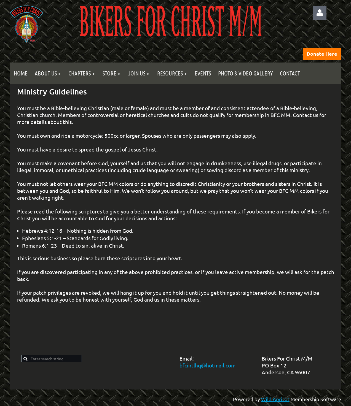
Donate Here (322, 53)
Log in (319, 13)
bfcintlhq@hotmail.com (207, 365)
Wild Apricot (275, 399)
